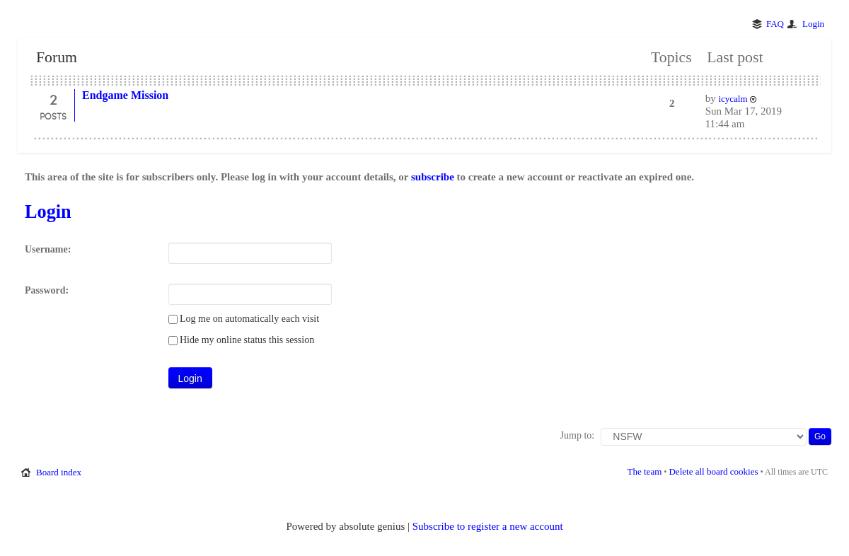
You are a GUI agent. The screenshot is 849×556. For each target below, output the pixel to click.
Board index (58, 472)
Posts (53, 116)
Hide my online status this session (241, 340)
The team (645, 471)
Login (813, 23)
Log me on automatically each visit (244, 318)
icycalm (732, 98)
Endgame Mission (125, 95)
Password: (47, 290)
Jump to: (577, 435)
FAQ (775, 23)
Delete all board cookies (713, 471)
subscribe (432, 177)
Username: (48, 249)
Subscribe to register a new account (487, 526)
